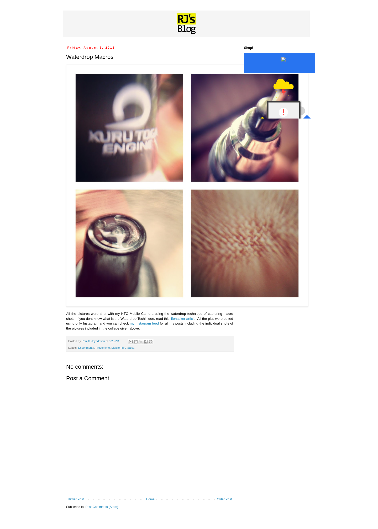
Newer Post (75, 499)
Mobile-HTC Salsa (122, 347)
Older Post (224, 499)
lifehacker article (183, 319)
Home (150, 499)
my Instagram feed (144, 323)
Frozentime (103, 347)
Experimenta (86, 347)
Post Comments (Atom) (101, 507)
